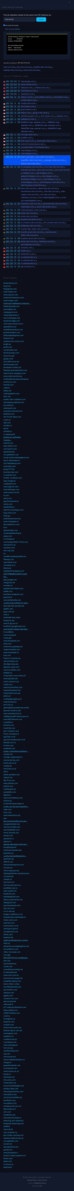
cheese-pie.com (42, 88)
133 (11, 81)
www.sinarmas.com (11, 760)
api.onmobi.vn (27, 266)
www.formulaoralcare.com (32, 144)
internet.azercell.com (12, 885)
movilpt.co (7, 425)
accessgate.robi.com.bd (31, 167)
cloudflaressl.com (10, 932)
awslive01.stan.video (11, 617)
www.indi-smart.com (46, 141)
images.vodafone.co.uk (12, 914)
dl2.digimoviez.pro (11, 664)
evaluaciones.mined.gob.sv (14, 917)
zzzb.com (7, 644)
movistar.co (8, 585)
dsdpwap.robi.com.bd (30, 226)
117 (19, 254)
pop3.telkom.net (28, 109)
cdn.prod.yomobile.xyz (12, 1097)
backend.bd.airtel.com (31, 219)
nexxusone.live (9, 1057)
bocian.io (7, 1074)
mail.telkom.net (60, 97)
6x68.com (25, 251)
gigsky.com (8, 995)
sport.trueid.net (9, 1001)
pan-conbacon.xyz (11, 731)
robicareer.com (27, 207)
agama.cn (7, 841)
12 (19, 97)
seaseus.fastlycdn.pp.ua (13, 1138)
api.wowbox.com (10, 990)
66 (19, 116)
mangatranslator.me (11, 824)
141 (19, 134)
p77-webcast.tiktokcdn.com (14, 1007)
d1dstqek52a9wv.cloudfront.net (16, 873)
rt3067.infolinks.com (11, 1013)
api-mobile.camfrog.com (13, 1135)
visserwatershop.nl (11, 315)
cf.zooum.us (8, 1164)
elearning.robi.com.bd (47, 188)
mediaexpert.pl (9, 789)
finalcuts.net (8, 338)
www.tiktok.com (9, 562)
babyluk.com (26, 88)
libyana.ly (7, 568)
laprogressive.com (11, 1147)
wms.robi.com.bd (62, 170)
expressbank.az (9, 964)
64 (19, 263)
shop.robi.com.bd (28, 241)
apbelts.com (61, 116)
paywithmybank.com (11, 1065)
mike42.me (7, 777)
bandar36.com (9, 894)
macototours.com (28, 91)
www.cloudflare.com (11, 670)
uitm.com (7, 1112)
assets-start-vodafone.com (14, 399)
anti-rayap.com (47, 116)
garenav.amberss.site (12, 710)
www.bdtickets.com (11, 830)
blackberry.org (9, 1100)
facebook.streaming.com (13, 1123)
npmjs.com (7, 504)
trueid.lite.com (9, 728)
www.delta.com (9, 309)
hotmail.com (8, 385)
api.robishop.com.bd (30, 244)
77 (19, 87)
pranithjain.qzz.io (10, 888)
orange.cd (7, 879)
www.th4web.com (10, 661)
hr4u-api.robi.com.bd (53, 167)
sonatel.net (7, 754)
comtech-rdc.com (10, 998)
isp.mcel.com (8, 882)
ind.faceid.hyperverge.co (13, 803)
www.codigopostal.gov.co (14, 1059)
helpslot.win (8, 937)
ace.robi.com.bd (23, 67)
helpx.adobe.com (10, 1010)
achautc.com (26, 248)
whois (17, 29)
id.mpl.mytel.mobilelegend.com (16, 457)
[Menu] (69, 2)
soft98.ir (6, 1126)
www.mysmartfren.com (12, 687)
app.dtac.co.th (9, 737)
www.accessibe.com (11, 827)
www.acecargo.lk (10, 1045)
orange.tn (7, 1062)
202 (7, 81)
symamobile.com (10, 350)
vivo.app (6, 955)
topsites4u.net (27, 94)
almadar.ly (7, 431)
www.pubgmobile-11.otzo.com (15, 542)
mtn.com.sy (8, 705)
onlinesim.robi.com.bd (30, 204)
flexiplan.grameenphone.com (15, 370)
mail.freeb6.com (10, 292)
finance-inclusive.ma (11, 658)
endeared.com (9, 748)
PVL (41, 1186)
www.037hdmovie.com (12, 719)
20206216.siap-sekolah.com (47, 125)
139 (18, 122)
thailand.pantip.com (11, 306)
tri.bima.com (8, 745)
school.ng (7, 801)
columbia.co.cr (9, 565)
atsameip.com (9, 1077)
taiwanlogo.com (28, 81)
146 (18, 219)
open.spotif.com (10, 891)
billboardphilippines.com (13, 335)
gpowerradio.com (10, 530)
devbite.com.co (9, 742)
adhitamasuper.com (29, 116)
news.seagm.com (10, 300)
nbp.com (7, 423)
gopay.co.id (8, 359)
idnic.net (6, 396)
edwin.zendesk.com (11, 774)
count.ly (6, 1016)
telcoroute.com (9, 1109)
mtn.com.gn (8, 1048)
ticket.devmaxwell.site (12, 850)
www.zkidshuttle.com (12, 600)
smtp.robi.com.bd (28, 213)
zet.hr (5, 772)
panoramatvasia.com (11, 905)
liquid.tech (7, 1167)
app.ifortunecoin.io (11, 501)
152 (18, 222)
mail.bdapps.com (28, 150)
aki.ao (5, 428)
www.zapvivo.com (10, 487)
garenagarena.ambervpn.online (16, 708)
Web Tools (11, 7)
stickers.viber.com (10, 1089)
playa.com (7, 536)
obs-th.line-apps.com (12, 417)
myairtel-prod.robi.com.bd (32, 238)
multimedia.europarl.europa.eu (15, 379)
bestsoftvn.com (28, 254)
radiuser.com (8, 993)
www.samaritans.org (11, 815)
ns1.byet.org (8, 876)
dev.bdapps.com (49, 176)
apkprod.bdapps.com (30, 176)
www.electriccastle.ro (12, 1118)
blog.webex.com (10, 446)
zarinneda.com (9, 466)
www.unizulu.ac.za (11, 1071)
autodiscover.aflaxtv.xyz (13, 588)
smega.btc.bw (9, 582)
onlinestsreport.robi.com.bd (33, 210)
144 (18, 216)
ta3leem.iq (7, 673)
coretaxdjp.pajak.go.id (12, 699)
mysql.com (7, 684)
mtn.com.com (9, 908)
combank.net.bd (10, 1039)
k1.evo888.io (8, 632)
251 (15, 94)
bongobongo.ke (9, 847)
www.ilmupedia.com (11, 641)
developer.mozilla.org (12, 367)
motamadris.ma (9, 1083)
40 (19, 103)
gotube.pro (7, 1150)
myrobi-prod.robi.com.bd (32, 232)
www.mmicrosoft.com (12, 1027)
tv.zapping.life (9, 434)
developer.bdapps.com (31, 179)
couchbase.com (9, 1042)
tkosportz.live (8, 620)
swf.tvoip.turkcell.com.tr (13, 324)
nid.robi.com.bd (28, 170)
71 (19, 81)
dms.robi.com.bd (28, 188)
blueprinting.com (10, 283)
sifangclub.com (9, 902)
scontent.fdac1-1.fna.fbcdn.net (34, 147)
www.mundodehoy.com (13, 798)
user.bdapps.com (51, 179)
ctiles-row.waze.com (11, 952)
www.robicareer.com (46, 207)
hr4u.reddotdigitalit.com (48, 197)
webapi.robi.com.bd (12, 70)
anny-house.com (28, 84)
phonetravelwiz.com (11, 332)
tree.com (7, 655)
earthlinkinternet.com (12, 519)
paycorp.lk (7, 597)
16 (19, 257)
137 (18, 204)
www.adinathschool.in (12, 713)
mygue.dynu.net (28, 103)
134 (11, 97)
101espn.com (8, 559)
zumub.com (8, 443)
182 (18, 241)
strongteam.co (9, 1019)
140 (18, 213)
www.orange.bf (9, 635)
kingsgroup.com (10, 289)
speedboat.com (9, 327)
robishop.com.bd (28, 197)
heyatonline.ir (8, 507)
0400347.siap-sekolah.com (33, 122)
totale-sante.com (10, 920)
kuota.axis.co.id (9, 763)
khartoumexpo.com (11, 353)
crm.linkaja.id (8, 539)
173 (18, 226)
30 (19, 248)
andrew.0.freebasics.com (13, 298)
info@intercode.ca (40, 1183)
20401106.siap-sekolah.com (33, 128)
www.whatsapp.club (11, 318)
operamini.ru (8, 838)
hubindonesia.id (9, 702)
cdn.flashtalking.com (11, 463)
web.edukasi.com (10, 783)
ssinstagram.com (10, 1033)
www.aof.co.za (9, 545)
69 (19, 153)
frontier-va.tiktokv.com (12, 478)
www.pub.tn (8, 1004)
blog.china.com (9, 513)
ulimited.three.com (11, 1051)
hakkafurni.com (27, 119)
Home (4, 7)
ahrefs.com (8, 934)
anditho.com (26, 138)
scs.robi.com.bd (47, 194)
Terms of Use (42, 1180)
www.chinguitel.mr (11, 521)
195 (18, 138)
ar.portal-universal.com (12, 411)
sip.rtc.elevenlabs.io (11, 460)
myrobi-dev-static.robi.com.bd (34, 229)
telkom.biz (7, 1161)
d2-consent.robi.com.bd (54, 223)
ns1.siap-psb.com (28, 134)
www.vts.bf (8, 1129)
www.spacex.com (10, 295)
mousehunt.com (10, 1103)
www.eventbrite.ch (11, 652)
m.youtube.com (9, 475)
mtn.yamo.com (9, 1080)
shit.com (6, 961)
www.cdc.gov (9, 356)
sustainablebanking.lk (12, 533)
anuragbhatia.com (10, 1141)
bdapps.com (28, 173)
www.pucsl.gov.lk (10, 929)
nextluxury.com (9, 382)
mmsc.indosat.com (11, 833)
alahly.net (7, 391)
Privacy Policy (32, 1180)
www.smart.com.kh (11, 492)
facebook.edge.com (11, 321)
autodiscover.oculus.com (13, 341)
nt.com (6, 495)
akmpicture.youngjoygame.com (16, 946)
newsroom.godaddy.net (13, 646)
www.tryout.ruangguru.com (14, 373)
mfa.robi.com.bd (51, 191)
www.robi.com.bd (31, 70)
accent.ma (7, 1144)
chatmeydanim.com (11, 393)
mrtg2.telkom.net (28, 100)
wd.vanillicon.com (10, 949)
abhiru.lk (6, 696)
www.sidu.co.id (9, 769)
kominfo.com (8, 725)
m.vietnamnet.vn (28, 257)
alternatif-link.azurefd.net (13, 606)
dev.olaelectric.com (11, 524)
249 (15, 81)
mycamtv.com (9, 548)
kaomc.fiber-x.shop (11, 984)
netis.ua (6, 943)
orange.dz (7, 766)
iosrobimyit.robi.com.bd (31, 191)
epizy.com (7, 498)
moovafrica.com (10, 1094)
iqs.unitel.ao (8, 405)
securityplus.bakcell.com (13, 402)
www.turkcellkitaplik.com (13, 1086)
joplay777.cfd (8, 469)
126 (18, 144)
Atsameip (19, 7)
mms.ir (6, 614)
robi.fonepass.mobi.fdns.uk (51, 182)
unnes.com (7, 966)
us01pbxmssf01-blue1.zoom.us (15, 716)
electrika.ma (8, 853)
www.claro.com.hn (11, 975)
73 (19, 84)
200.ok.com (8, 862)
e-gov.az (7, 420)
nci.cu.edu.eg (9, 911)
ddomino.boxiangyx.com (13, 510)
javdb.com (7, 347)
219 (18, 113)
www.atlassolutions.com (13, 1091)
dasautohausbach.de (11, 690)
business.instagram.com (13, 594)
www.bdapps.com (29, 182)
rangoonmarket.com (11, 649)
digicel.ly (7, 795)
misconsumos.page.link (13, 978)
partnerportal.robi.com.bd (54, 204)
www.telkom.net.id (43, 97)
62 (19, 106)
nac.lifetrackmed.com (12, 987)
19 (15, 257)
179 (18, 232)
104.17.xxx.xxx (9, 780)
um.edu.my (7, 868)
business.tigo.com (10, 472)
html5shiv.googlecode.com (14, 626)
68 (19, 119)
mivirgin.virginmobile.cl (12, 757)
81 (19, 91)
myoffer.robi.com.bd (42, 67)
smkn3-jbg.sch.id (10, 623)
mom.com (7, 812)
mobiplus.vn (8, 1036)
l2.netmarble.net (10, 972)
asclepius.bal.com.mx (12, 1106)
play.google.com (10, 580)
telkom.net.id (26, 97)
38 (19, 260)
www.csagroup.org (11, 870)
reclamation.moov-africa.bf (14, 676)
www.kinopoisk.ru (10, 1153)
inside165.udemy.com (12, 981)
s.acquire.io (8, 722)
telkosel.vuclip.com (11, 667)
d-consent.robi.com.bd (31, 223)
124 (18, 157)
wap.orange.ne (9, 481)
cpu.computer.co (10, 1132)
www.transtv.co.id (10, 926)
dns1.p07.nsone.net (11, 361)
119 (19, 266)
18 (19, 147)
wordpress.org (9, 1115)
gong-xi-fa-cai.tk (40, 113)
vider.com (7, 809)
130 (18, 141)
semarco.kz (8, 835)
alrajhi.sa (7, 344)
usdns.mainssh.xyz (11, 681)
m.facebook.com (10, 1068)
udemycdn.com (9, 408)
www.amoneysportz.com (13, 865)
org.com (6, 1054)
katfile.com (7, 591)
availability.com (9, 792)
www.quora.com (10, 449)
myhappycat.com (10, 312)
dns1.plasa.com (27, 106)
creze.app (7, 638)
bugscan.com (9, 1022)
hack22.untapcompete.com (14, 1155)
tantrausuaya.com (10, 364)
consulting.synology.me (13, 969)
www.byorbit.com (10, 678)
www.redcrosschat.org (12, 376)
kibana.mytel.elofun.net (13, 900)
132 (18, 167)
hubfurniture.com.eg (11, 693)
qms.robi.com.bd (44, 170)
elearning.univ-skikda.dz (13, 1121)
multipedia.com (9, 484)
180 (18, 238)
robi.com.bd (9, 29)
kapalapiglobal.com (11, 897)
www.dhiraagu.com (11, 489)
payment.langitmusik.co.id (14, 740)
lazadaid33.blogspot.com (13, 571)
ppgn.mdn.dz (8, 612)
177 (18, 229)
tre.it (5, 527)
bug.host (7, 286)
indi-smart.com (27, 141)
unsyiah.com (8, 1025)
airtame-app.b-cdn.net (12, 1030)
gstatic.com (8, 609)
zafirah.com (8, 786)
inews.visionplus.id (11, 734)
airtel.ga (6, 516)
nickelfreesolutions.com (13, 330)
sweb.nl (6, 388)
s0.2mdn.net (8, 859)
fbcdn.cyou (8, 1158)
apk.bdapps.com (43, 173)
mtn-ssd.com (8, 551)
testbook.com (9, 414)
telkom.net (25, 113)
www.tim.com (9, 923)
